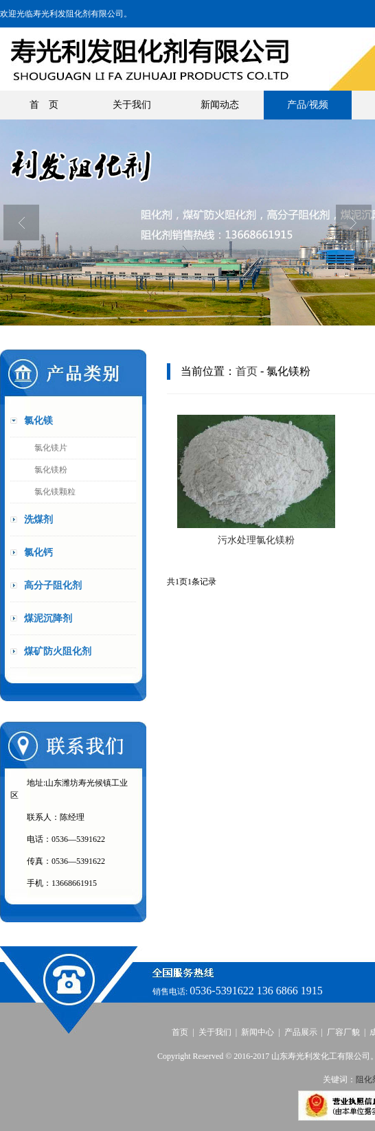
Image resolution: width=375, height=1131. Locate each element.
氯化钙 (38, 552)
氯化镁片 (50, 448)
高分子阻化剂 (53, 585)
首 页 (44, 105)
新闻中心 (257, 1032)
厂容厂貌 (343, 1032)
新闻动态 (220, 105)
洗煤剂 (38, 519)
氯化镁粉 (50, 470)
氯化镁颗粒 (55, 491)
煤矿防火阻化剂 (57, 651)
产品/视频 (307, 105)
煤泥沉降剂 (48, 618)
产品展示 (300, 1032)
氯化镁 (38, 420)
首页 (247, 371)
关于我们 (132, 105)
